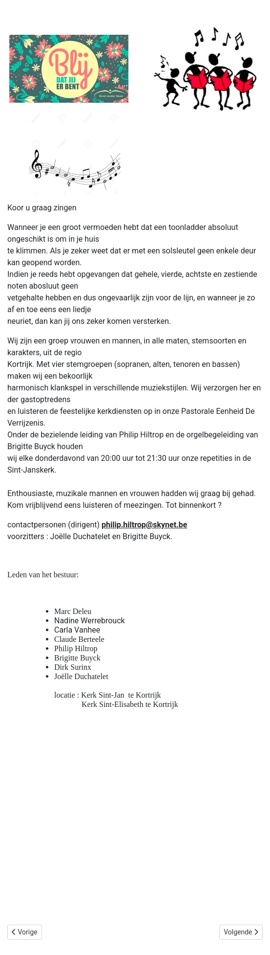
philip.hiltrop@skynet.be (144, 524)
